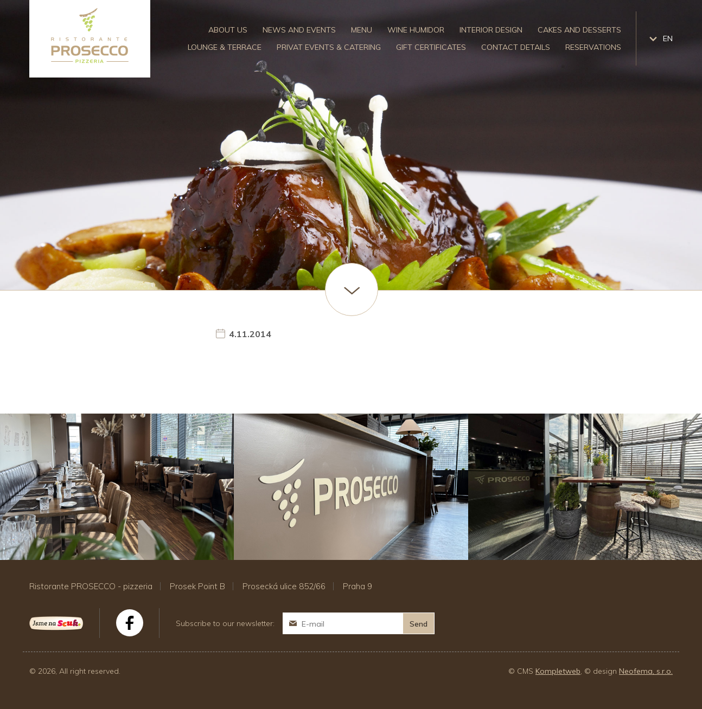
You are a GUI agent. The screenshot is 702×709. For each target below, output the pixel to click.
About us (227, 30)
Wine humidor (415, 30)
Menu (361, 30)
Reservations (593, 47)
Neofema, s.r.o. (646, 671)
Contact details (515, 47)
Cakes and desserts (579, 30)
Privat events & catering (329, 47)
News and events (299, 30)
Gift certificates (431, 47)
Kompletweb (557, 671)
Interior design (491, 30)
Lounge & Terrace (224, 47)
